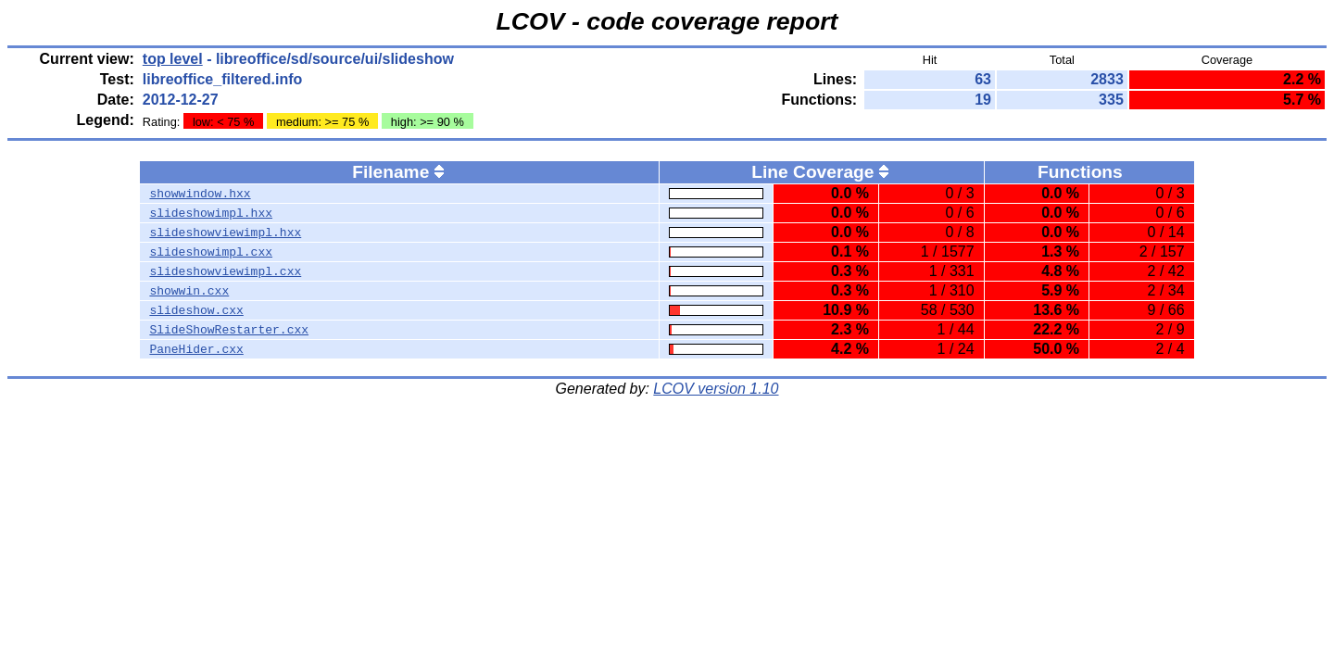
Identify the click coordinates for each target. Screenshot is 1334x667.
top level (173, 59)
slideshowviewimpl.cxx (225, 271)
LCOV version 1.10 (715, 388)
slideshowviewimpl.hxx (225, 232)
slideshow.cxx (196, 310)
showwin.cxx (189, 291)
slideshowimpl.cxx (210, 252)
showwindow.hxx (199, 193)
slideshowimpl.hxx (210, 213)
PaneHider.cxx (196, 349)
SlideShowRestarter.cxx (228, 329)
